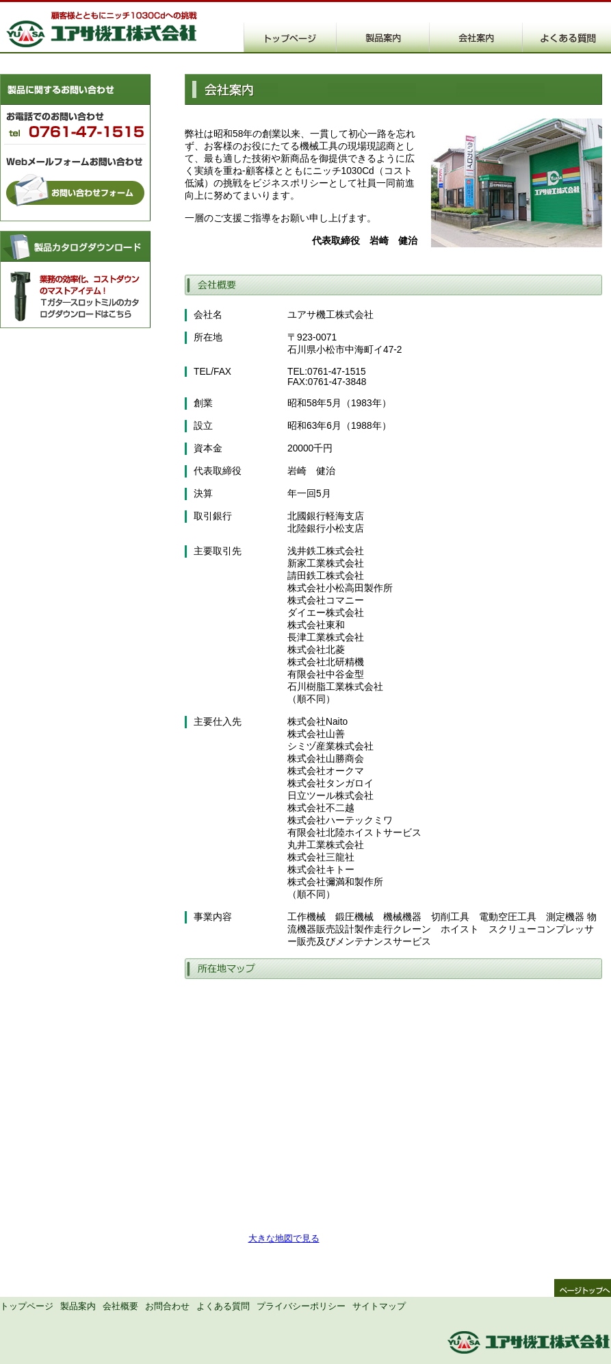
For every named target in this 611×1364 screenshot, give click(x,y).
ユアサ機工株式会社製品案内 (383, 37)
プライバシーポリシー (301, 1306)
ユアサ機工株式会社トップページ (290, 37)
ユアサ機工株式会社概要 (476, 37)
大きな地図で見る (284, 1238)
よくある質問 (223, 1306)
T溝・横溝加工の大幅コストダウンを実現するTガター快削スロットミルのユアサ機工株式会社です (102, 28)
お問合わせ (167, 1306)
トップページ (26, 1306)
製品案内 (78, 1306)
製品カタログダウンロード (75, 279)
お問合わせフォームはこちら (75, 196)
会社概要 (120, 1306)
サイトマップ (379, 1306)
